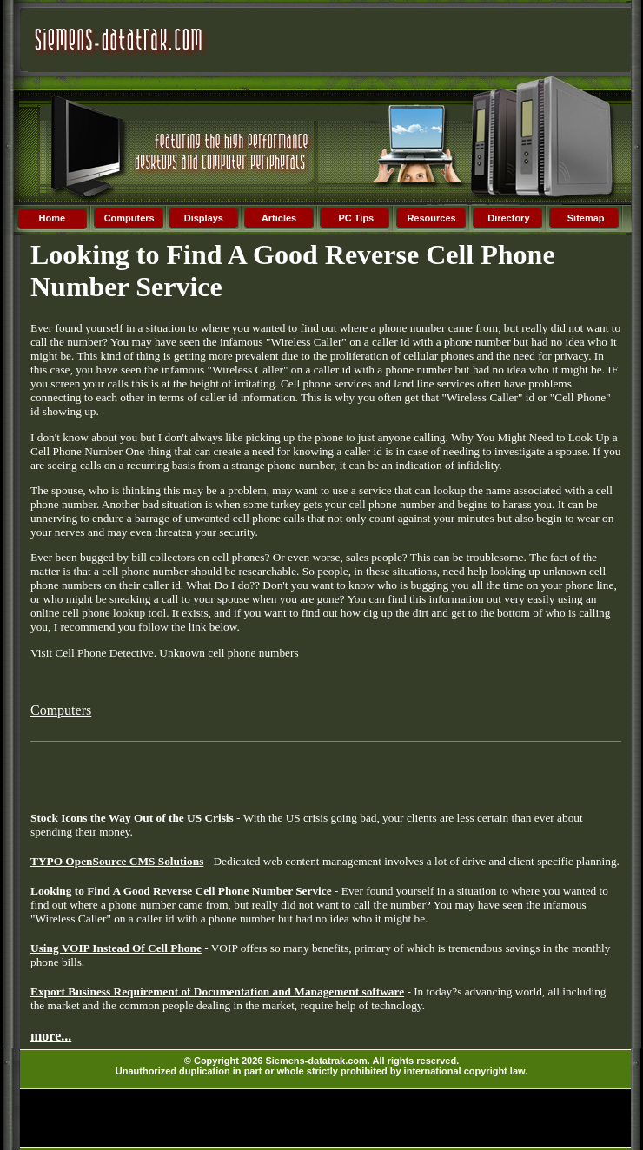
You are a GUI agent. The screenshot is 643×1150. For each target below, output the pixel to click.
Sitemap (586, 218)
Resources (431, 218)
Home (52, 218)
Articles (279, 218)
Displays (203, 218)
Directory (508, 218)
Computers (129, 218)
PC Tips (356, 218)
